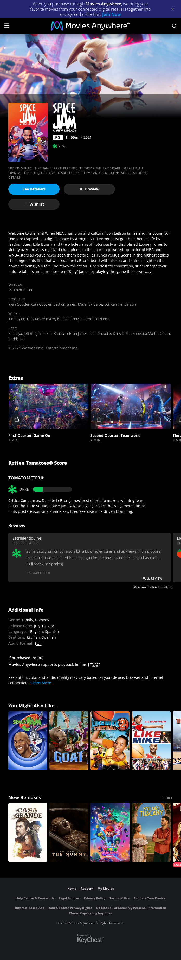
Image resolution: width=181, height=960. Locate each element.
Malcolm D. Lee (20, 289)
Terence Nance (97, 318)
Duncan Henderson (120, 304)
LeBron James (65, 304)
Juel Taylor (16, 318)
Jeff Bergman (34, 333)
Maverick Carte (90, 304)
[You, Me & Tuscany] (151, 832)
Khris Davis (122, 333)
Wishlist (34, 204)
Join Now (111, 14)
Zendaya (15, 333)
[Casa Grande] (27, 832)
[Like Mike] (151, 740)
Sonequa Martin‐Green (151, 333)
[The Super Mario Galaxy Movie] (110, 832)
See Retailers (34, 189)
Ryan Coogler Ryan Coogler (29, 304)
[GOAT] (68, 740)
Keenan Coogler (70, 318)
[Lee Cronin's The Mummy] (68, 832)
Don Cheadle (100, 333)
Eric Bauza (55, 333)
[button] (48, 406)
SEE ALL (167, 798)
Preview (89, 189)
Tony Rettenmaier (41, 318)
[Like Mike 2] (110, 740)
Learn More (40, 682)
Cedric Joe (16, 338)
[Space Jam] (27, 740)
